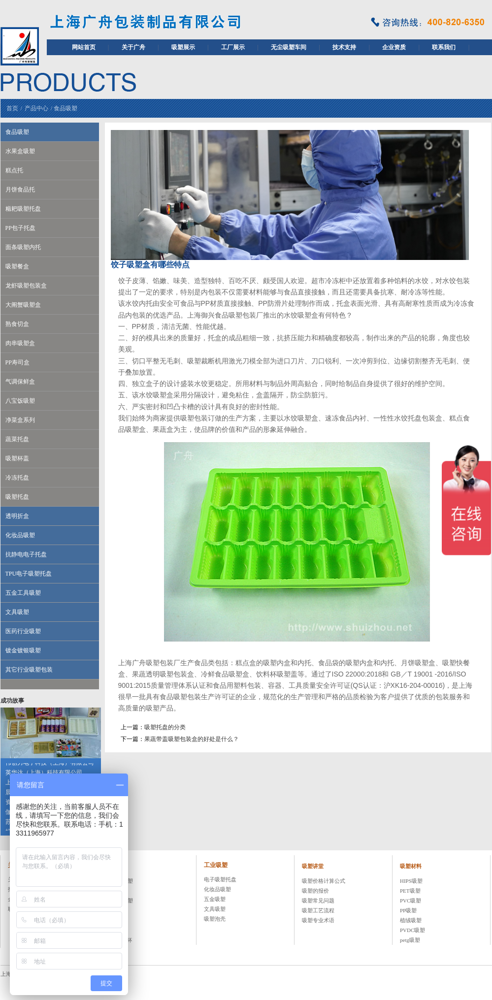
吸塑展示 (183, 47)
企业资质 (394, 47)
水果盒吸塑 (20, 151)
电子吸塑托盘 (220, 879)
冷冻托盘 (17, 477)
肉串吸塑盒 (20, 343)
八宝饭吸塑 (20, 400)
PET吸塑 (410, 891)
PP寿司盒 (17, 362)
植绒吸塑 (411, 920)
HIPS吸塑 (411, 881)
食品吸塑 (65, 108)
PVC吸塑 (410, 900)
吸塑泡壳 (215, 919)
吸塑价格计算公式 (323, 881)
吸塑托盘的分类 (165, 727)
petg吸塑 (410, 940)
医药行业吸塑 (23, 631)
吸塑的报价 (315, 891)
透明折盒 (17, 516)
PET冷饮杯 (119, 940)
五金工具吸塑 (23, 592)
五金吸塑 (215, 899)
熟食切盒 (17, 324)
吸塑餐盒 (17, 266)
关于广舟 (133, 47)
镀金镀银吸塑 (23, 650)
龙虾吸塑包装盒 (26, 285)
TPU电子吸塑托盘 (28, 573)
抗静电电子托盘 (26, 554)
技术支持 (344, 47)
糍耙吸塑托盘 (23, 208)
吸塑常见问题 (318, 900)
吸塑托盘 (17, 496)
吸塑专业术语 (318, 920)
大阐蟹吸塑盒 (23, 304)
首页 (12, 108)
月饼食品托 (20, 189)
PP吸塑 (408, 910)
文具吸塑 (17, 612)
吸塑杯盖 (17, 458)
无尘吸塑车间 (288, 47)
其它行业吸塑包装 (29, 669)
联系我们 (444, 47)
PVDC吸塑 (412, 930)
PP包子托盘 (20, 228)
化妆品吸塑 (20, 535)
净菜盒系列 (20, 420)
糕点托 (14, 170)
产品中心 (36, 108)
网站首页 (84, 47)
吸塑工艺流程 (318, 910)
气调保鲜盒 (20, 381)
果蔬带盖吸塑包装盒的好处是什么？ (191, 739)
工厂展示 (233, 47)
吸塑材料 (411, 866)
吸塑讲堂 (313, 866)
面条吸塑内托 (23, 247)
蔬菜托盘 (17, 439)
